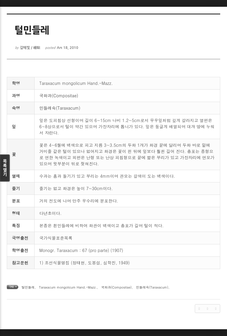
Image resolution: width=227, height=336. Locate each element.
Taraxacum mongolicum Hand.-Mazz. (68, 287)
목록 (5, 168)
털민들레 (28, 287)
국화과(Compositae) (58, 95)
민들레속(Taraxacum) (59, 108)
